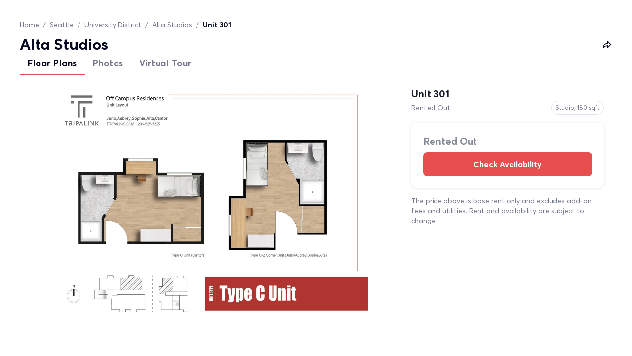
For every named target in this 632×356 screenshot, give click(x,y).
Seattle (62, 24)
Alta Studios (172, 24)
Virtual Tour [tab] (165, 63)
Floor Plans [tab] (52, 63)
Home (29, 24)
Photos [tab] (108, 63)
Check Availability (507, 164)
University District (112, 24)
